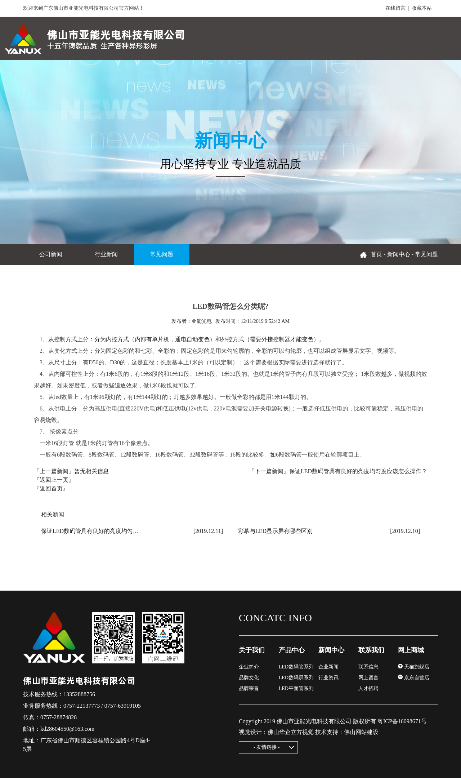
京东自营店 (413, 677)
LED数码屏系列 (296, 677)
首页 (376, 254)
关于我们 (252, 650)
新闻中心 (398, 254)
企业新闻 (328, 667)
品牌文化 (249, 677)
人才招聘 (368, 688)
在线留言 (395, 8)
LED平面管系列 (296, 688)
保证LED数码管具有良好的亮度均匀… (90, 531)
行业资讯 (328, 677)
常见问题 (161, 254)
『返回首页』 (51, 488)
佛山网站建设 (361, 732)
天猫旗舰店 (413, 667)
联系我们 (371, 650)
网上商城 (411, 650)
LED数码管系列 (296, 667)
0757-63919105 (122, 706)
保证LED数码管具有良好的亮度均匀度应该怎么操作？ (358, 471)
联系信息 (368, 667)
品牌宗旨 (249, 688)
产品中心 (292, 650)
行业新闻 (106, 254)
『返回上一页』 (54, 480)
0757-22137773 (81, 706)
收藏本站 (422, 8)
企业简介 (249, 667)
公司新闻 (50, 254)
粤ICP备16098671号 (402, 721)
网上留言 (368, 677)
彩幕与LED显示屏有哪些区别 (275, 531)
